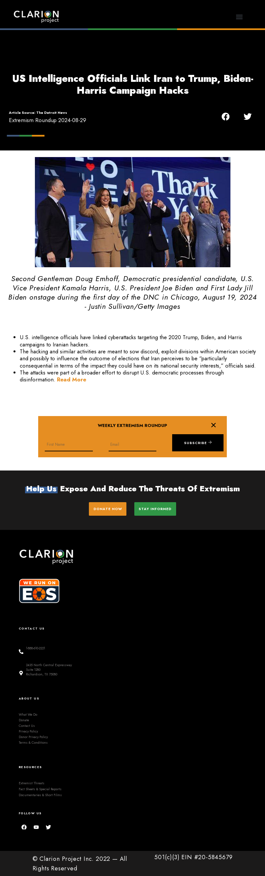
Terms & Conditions (33, 741)
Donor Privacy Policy (33, 736)
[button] (239, 16)
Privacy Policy (28, 730)
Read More (71, 379)
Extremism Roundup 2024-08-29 (47, 120)
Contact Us (27, 724)
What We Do (28, 713)
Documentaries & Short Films (40, 794)
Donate (24, 719)
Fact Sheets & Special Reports (40, 788)
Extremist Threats (31, 782)
